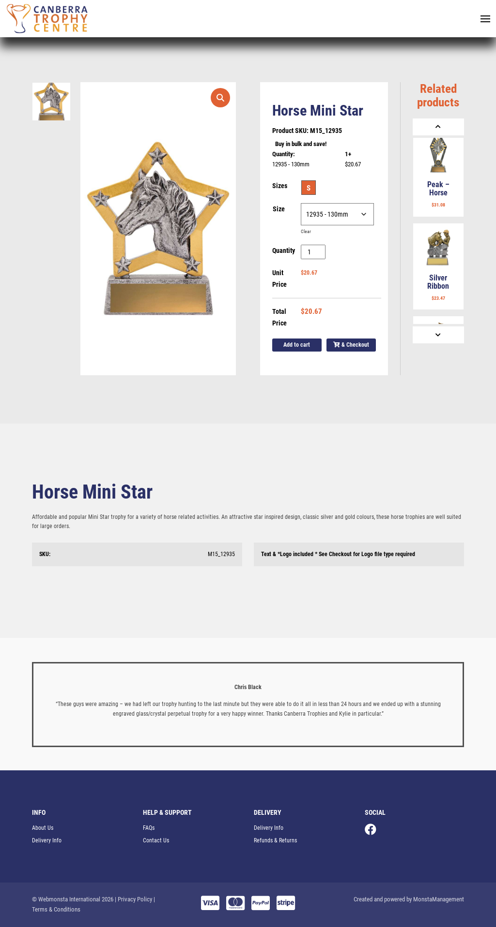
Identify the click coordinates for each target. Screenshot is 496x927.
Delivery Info (47, 840)
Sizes (279, 186)
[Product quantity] (313, 252)
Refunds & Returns (275, 840)
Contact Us (156, 840)
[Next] (438, 334)
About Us (42, 827)
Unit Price (279, 278)
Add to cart (296, 344)
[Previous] (438, 126)
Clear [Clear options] (306, 231)
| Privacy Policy (133, 899)
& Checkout (351, 344)
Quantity (283, 250)
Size (279, 209)
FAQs (149, 827)
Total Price (279, 317)
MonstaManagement (438, 899)
